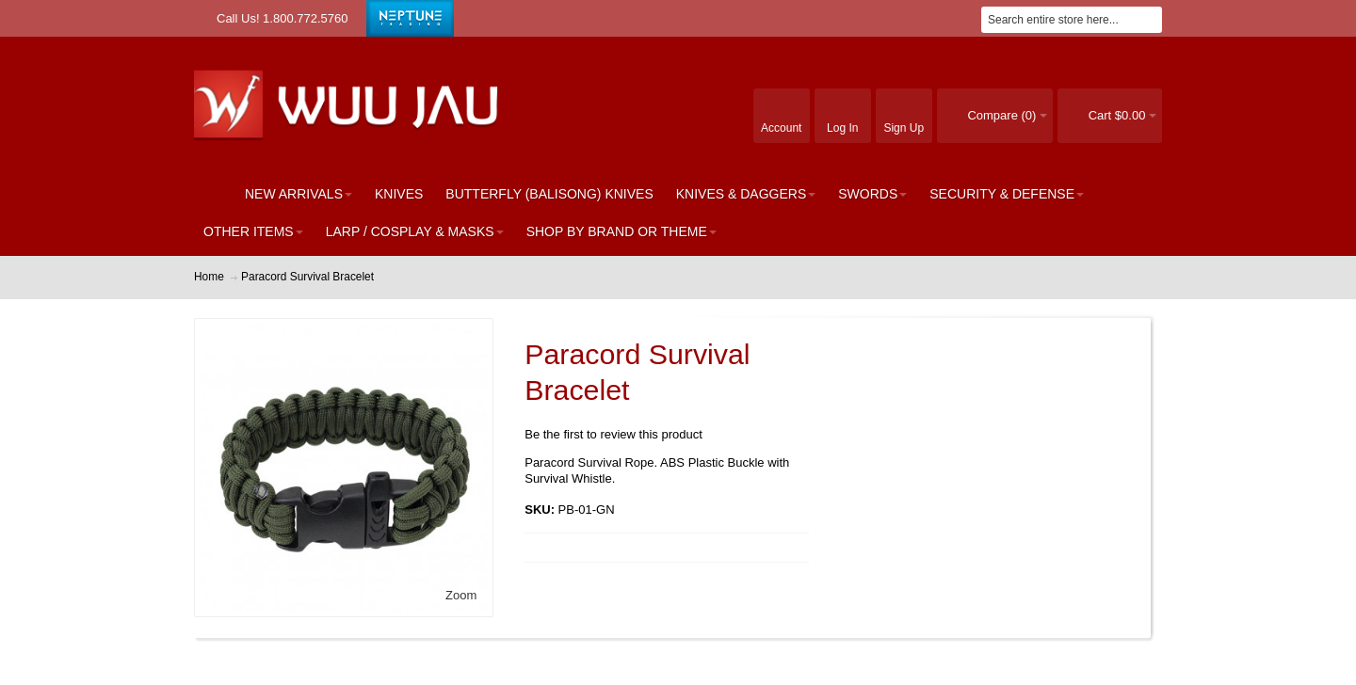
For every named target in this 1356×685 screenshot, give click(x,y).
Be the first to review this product (613, 434)
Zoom (460, 595)
